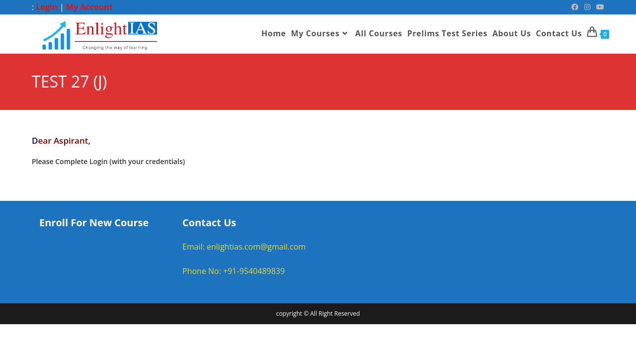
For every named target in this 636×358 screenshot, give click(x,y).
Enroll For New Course (94, 223)
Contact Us (209, 223)
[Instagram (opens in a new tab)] (587, 7)
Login (46, 6)
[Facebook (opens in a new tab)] (574, 7)
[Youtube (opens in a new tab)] (598, 7)
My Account (89, 6)
